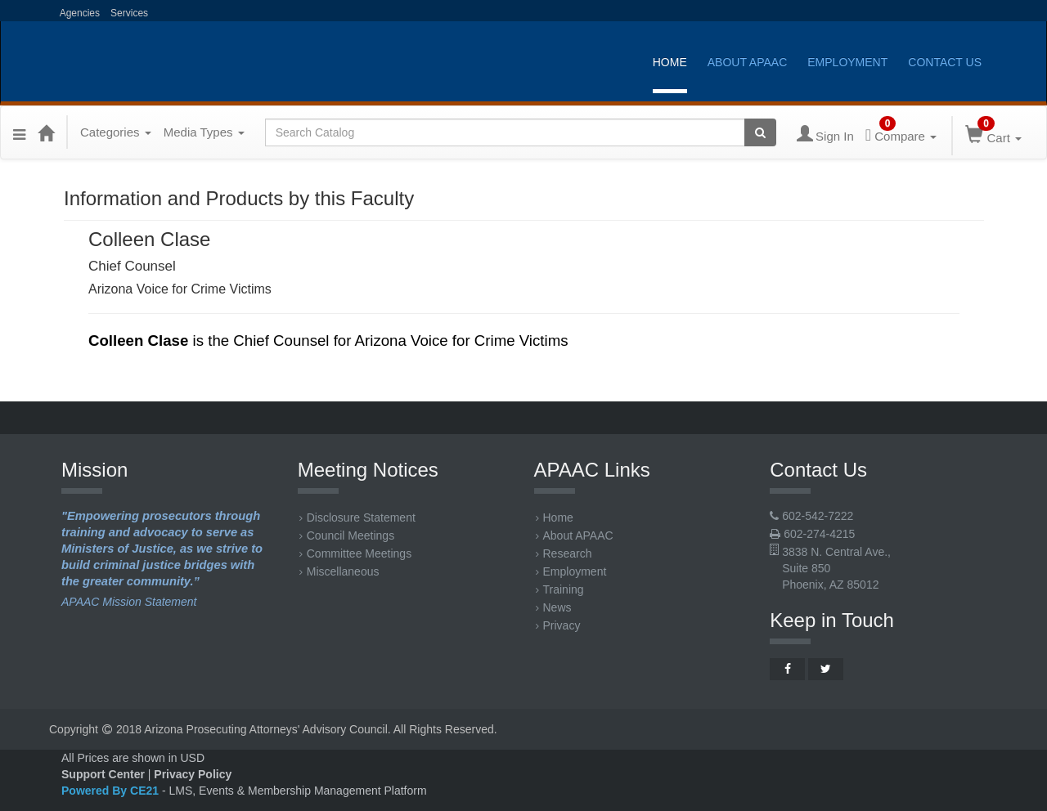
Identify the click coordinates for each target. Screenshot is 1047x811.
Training (560, 589)
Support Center (103, 774)
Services (129, 13)
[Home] (45, 132)
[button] (19, 132)
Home (670, 62)
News (554, 607)
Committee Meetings (355, 553)
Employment (847, 62)
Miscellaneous (339, 571)
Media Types (204, 132)
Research (564, 553)
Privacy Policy (192, 774)
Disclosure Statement (357, 517)
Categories (115, 132)
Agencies (78, 13)
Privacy (558, 625)
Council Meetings (346, 535)
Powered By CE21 (111, 790)
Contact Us (945, 62)
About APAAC (748, 62)
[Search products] (760, 132)
